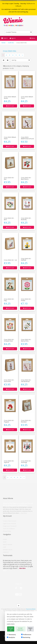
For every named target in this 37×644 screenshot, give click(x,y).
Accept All (11, 629)
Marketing (25, 637)
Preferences (26, 634)
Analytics (11, 637)
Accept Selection (20, 629)
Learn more (10, 624)
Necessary (11, 634)
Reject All (30, 629)
